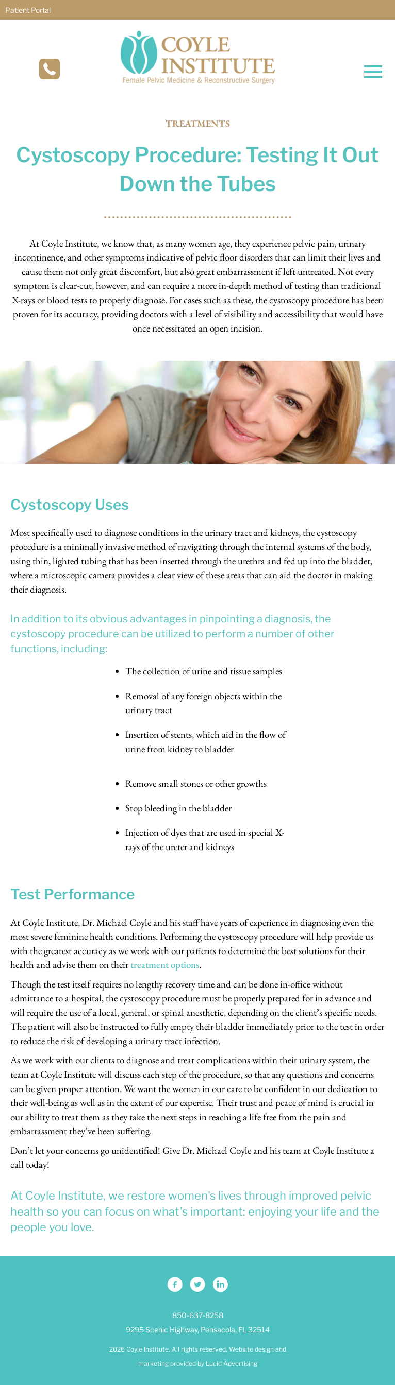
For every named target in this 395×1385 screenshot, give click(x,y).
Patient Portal (28, 10)
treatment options (164, 964)
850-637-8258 (197, 1315)
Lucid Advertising (231, 1363)
